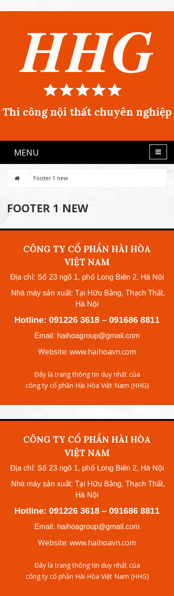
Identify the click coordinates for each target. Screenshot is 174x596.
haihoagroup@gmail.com (98, 336)
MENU (26, 152)
